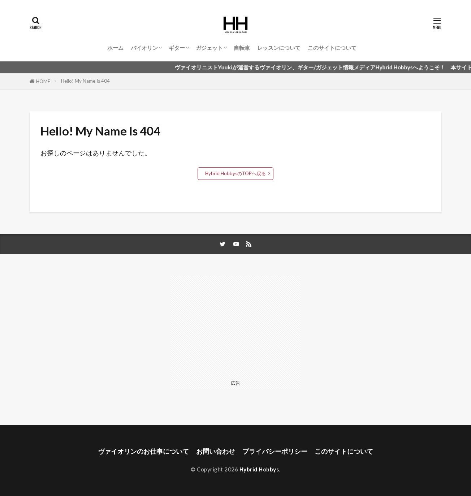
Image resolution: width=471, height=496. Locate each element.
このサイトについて (332, 47)
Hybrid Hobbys (259, 469)
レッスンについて (279, 47)
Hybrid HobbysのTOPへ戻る (235, 173)
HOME (43, 81)
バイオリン (144, 47)
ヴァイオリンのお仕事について (143, 451)
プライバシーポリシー (274, 451)
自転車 (242, 47)
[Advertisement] (235, 326)
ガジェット (209, 47)
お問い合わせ (215, 451)
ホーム (115, 47)
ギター (177, 47)
